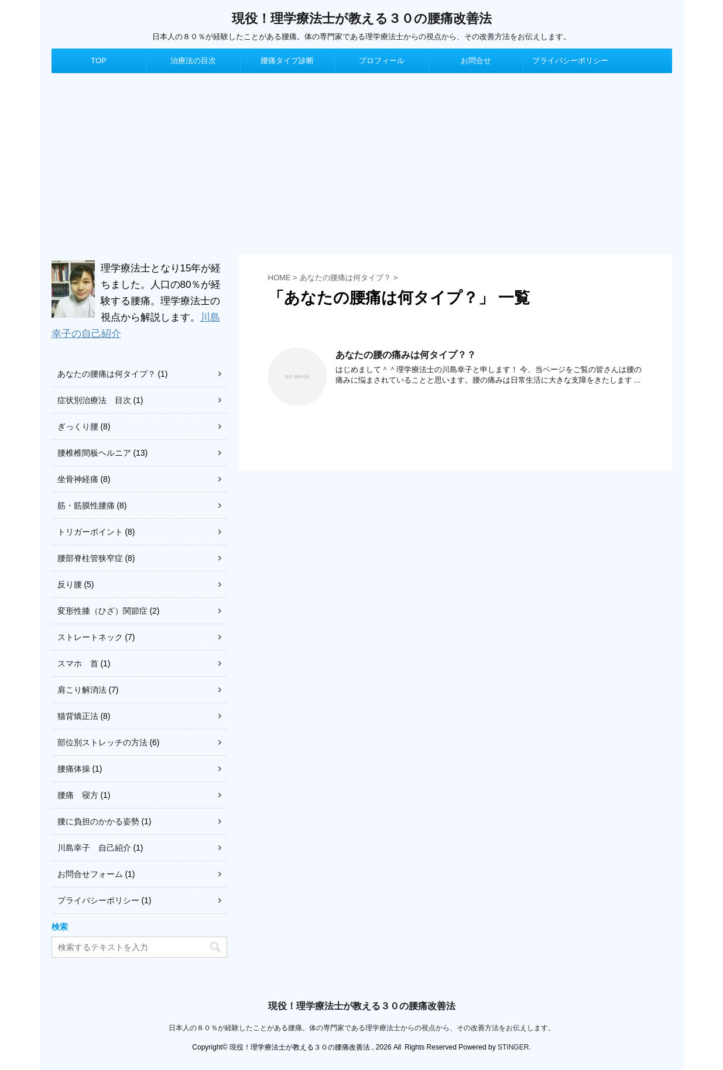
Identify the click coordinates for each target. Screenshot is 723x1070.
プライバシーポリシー (570, 60)
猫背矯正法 (77, 716)
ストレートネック (90, 637)
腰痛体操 (73, 768)
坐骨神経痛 (77, 479)
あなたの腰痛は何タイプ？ (106, 374)
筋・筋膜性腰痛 (86, 505)
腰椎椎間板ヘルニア (94, 452)
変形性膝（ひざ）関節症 (102, 610)
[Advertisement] (362, 161)
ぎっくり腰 (77, 426)
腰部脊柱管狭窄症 (90, 558)
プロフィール (382, 60)
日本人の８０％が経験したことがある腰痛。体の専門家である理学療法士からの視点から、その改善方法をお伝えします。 (362, 1028)
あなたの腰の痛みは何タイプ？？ (405, 355)
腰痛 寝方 (77, 795)
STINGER (513, 1047)
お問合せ (476, 60)
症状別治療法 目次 (94, 400)
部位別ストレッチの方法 (102, 742)
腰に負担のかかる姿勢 (98, 821)
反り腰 (69, 584)
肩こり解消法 (82, 689)
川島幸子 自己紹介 (94, 847)
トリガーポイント (90, 531)
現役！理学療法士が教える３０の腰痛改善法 (362, 18)
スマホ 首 (77, 663)
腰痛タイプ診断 (287, 60)
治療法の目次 (193, 60)
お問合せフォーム (90, 874)
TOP (99, 60)
